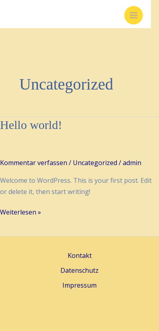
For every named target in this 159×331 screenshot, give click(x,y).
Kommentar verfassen (33, 162)
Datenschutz (79, 270)
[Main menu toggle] (133, 15)
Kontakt (80, 255)
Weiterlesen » (20, 212)
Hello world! (31, 124)
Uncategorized (95, 162)
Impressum (79, 285)
